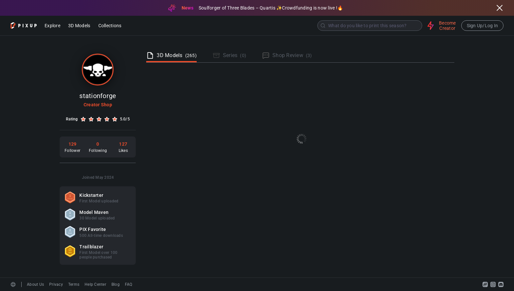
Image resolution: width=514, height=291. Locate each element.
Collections (110, 26)
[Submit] (323, 25)
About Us (35, 284)
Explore (52, 26)
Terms (73, 284)
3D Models (79, 26)
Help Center (95, 284)
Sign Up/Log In (482, 25)
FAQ (128, 284)
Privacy (56, 284)
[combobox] (275, 25)
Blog (115, 284)
